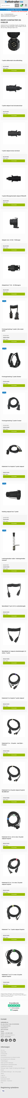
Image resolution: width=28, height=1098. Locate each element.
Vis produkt (14, 70)
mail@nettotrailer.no (10, 1035)
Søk (17, 5)
